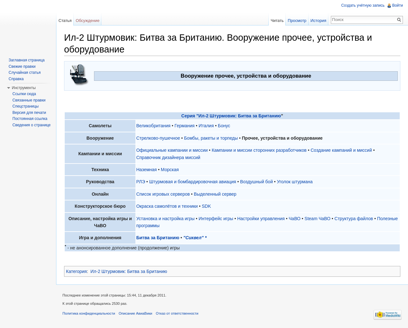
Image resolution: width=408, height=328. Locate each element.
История (318, 20)
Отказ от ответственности (177, 313)
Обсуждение (87, 20)
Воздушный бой (256, 181)
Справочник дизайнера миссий (168, 157)
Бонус (224, 125)
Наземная (146, 169)
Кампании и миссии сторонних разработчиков (259, 150)
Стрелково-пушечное (158, 138)
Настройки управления (261, 218)
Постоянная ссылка (29, 118)
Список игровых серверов (163, 194)
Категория (76, 271)
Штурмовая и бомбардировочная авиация (192, 181)
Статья (64, 20)
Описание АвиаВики (135, 313)
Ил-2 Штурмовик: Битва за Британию (129, 271)
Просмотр (297, 20)
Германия (185, 125)
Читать (277, 20)
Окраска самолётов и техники (167, 206)
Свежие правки (22, 66)
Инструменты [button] (24, 88)
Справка (16, 79)
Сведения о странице (31, 125)
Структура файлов (353, 218)
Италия (206, 125)
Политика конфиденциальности (88, 313)
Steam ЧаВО (317, 218)
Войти (397, 5)
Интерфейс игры (216, 218)
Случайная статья (24, 72)
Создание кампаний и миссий (341, 150)
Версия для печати (29, 112)
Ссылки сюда (24, 94)
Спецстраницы (25, 106)
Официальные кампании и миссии (172, 150)
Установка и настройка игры (165, 218)
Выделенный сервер (215, 194)
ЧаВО (295, 218)
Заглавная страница (27, 60)
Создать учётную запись (362, 5)
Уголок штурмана (295, 181)
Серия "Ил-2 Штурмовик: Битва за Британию (231, 115)
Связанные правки (29, 100)
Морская (170, 169)
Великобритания (153, 125)
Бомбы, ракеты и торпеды (211, 138)
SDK (206, 206)
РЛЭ (140, 181)
